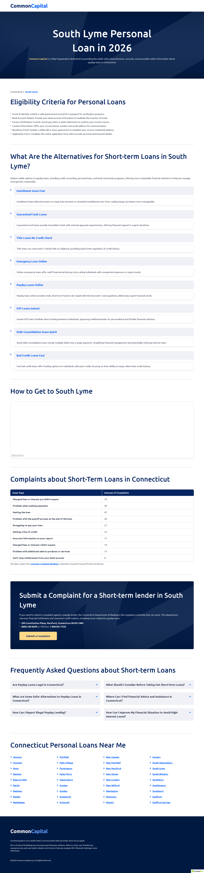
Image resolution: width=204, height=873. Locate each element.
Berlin (16, 785)
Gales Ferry (66, 774)
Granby (63, 791)
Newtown (111, 796)
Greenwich (65, 796)
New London (112, 779)
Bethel (16, 796)
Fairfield (64, 757)
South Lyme (158, 768)
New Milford (113, 785)
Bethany (17, 791)
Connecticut (16, 91)
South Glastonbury (162, 762)
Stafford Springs (161, 802)
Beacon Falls (20, 779)
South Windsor (160, 774)
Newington (112, 791)
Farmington (66, 768)
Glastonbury (66, 779)
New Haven (112, 774)
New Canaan (112, 757)
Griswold (64, 802)
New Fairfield (113, 762)
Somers (156, 757)
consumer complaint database (45, 563)
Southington (159, 785)
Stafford (157, 796)
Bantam (17, 774)
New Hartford (113, 768)
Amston (17, 757)
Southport (158, 791)
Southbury (158, 779)
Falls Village (66, 762)
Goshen (64, 785)
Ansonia (17, 762)
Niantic (110, 802)
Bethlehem (19, 802)
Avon (16, 768)
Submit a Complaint (38, 636)
